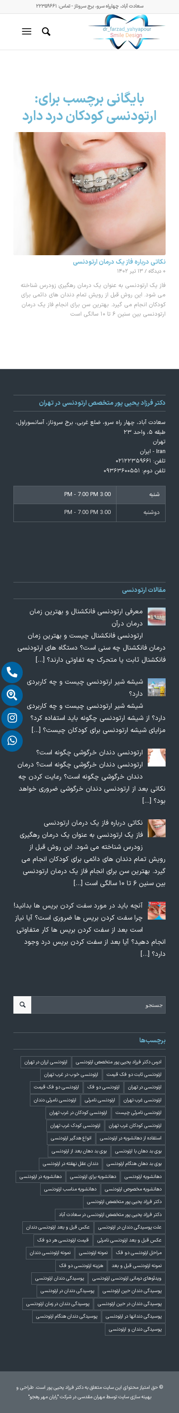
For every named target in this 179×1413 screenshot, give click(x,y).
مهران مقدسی (91, 1397)
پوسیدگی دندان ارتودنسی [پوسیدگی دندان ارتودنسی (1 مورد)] (59, 1278)
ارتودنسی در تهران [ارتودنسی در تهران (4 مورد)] (145, 1087)
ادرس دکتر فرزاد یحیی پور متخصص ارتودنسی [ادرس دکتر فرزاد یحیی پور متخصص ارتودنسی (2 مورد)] (119, 1062)
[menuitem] (45, 32)
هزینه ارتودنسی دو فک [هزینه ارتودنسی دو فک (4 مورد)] (81, 1266)
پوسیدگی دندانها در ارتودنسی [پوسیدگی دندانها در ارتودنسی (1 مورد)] (134, 1316)
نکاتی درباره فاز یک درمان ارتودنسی (119, 262)
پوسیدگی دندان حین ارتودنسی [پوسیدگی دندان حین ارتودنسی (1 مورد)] (132, 1291)
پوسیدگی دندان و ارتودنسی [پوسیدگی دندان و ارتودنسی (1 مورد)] (135, 1329)
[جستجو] (45, 32)
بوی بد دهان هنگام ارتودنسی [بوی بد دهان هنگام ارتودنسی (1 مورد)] (134, 1164)
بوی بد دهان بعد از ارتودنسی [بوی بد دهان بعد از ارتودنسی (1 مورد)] (79, 1151)
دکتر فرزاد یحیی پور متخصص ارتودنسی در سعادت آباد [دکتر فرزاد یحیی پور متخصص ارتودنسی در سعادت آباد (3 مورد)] (110, 1215)
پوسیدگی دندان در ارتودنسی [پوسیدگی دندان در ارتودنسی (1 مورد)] (67, 1291)
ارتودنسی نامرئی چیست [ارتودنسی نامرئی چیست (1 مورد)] (139, 1113)
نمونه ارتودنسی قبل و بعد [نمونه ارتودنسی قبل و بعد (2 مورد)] (137, 1266)
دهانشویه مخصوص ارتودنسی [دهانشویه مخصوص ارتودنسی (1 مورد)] (133, 1189)
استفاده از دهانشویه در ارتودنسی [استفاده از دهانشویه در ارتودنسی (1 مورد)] (131, 1138)
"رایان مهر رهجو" (43, 1397)
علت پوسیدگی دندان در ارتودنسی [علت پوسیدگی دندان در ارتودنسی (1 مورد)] (130, 1227)
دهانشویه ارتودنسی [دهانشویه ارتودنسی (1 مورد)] (143, 1177)
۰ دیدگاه (157, 271)
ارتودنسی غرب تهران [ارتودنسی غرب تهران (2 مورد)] (143, 1100)
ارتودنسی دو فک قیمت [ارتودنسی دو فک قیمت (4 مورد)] (56, 1087)
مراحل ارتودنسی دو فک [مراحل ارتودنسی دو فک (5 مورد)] (139, 1253)
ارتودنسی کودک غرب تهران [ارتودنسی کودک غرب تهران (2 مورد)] (75, 1126)
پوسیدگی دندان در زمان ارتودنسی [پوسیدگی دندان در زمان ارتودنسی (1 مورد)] (57, 1304)
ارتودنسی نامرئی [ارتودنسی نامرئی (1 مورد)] (100, 1100)
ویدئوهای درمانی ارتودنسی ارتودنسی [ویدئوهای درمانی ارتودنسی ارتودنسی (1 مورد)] (127, 1278)
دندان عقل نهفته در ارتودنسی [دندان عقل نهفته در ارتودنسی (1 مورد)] (70, 1164)
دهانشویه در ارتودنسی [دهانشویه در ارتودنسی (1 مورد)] (41, 1177)
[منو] (28, 32)
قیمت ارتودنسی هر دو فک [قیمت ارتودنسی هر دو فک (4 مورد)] (63, 1240)
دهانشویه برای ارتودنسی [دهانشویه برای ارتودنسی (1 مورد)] (93, 1177)
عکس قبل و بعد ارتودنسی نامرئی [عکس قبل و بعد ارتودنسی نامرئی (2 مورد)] (129, 1240)
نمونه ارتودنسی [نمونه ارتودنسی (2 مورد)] (93, 1253)
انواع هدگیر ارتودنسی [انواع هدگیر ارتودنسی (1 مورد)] (71, 1138)
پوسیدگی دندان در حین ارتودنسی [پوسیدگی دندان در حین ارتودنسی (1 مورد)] (130, 1304)
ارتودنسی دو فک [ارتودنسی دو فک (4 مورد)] (103, 1087)
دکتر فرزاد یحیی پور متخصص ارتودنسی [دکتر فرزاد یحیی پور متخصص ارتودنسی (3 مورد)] (124, 1202)
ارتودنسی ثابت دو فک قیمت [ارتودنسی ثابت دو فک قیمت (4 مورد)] (134, 1075)
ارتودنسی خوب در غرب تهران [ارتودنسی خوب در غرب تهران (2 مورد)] (71, 1075)
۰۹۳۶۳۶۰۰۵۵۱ (122, 471)
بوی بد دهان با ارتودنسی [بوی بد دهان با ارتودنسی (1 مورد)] (138, 1151)
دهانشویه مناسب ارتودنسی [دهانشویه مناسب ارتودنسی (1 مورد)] (70, 1189)
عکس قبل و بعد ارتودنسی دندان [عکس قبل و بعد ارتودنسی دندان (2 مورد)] (58, 1227)
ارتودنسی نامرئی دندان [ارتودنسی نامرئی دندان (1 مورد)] (55, 1100)
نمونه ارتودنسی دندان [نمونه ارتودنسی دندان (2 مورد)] (50, 1253)
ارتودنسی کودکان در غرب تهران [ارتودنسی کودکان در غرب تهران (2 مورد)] (78, 1113)
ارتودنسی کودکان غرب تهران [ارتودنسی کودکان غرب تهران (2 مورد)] (135, 1126)
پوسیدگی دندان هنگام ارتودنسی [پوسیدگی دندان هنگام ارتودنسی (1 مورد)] (66, 1316)
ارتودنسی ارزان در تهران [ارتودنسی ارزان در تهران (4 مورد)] (46, 1062)
